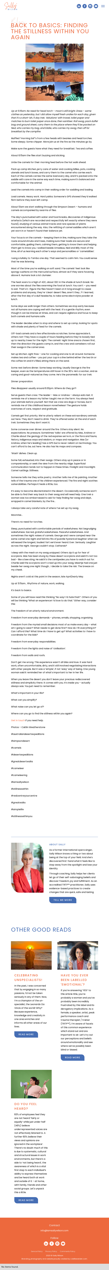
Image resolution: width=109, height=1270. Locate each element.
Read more (26, 1034)
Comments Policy (67, 1251)
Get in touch (18, 720)
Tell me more (63, 900)
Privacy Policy (51, 1251)
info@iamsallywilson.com (54, 1230)
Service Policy (37, 1251)
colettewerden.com (78, 1259)
